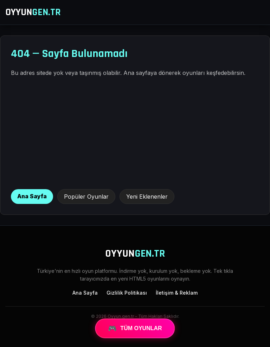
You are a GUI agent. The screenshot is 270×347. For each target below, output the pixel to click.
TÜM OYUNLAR (135, 328)
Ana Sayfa (32, 196)
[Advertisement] (135, 133)
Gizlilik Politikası (127, 293)
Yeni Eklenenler (147, 196)
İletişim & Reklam (177, 293)
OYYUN (33, 12)
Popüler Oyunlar (86, 196)
